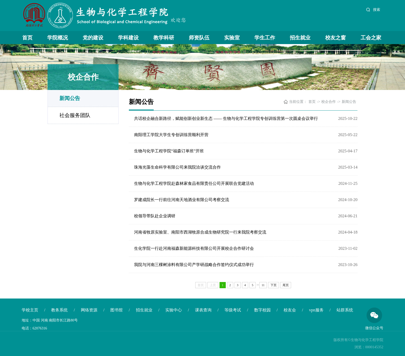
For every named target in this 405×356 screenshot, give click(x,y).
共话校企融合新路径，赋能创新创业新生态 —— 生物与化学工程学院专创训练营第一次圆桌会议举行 (226, 118)
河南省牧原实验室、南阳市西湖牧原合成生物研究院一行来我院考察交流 (200, 232)
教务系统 (59, 310)
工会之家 (371, 37)
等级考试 (232, 310)
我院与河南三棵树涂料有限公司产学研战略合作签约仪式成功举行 (194, 264)
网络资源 (89, 310)
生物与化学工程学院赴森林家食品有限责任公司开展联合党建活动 (194, 183)
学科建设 (128, 37)
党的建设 (93, 37)
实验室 (232, 37)
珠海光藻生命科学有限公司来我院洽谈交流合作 (177, 167)
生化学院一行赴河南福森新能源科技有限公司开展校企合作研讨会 (194, 248)
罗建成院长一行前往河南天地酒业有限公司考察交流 (181, 199)
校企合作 (328, 102)
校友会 (290, 310)
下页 (273, 285)
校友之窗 (335, 37)
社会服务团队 (74, 115)
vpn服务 (316, 310)
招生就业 (300, 37)
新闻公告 (69, 98)
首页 (27, 37)
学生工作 (264, 37)
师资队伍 (199, 37)
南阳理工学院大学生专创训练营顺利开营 (171, 135)
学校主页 (30, 310)
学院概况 (57, 37)
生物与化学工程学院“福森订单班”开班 (169, 151)
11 (263, 285)
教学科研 (163, 37)
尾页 (286, 285)
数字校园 (262, 310)
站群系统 (345, 310)
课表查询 (203, 310)
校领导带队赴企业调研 (154, 216)
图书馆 (116, 310)
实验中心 (173, 310)
